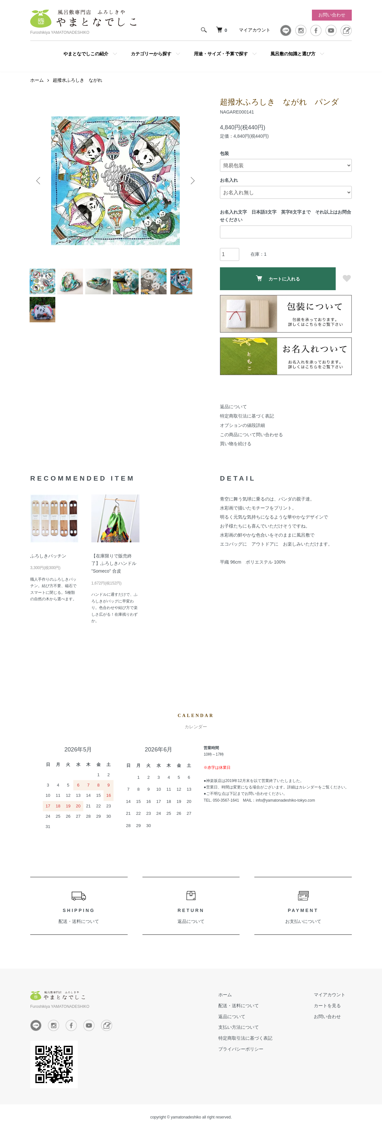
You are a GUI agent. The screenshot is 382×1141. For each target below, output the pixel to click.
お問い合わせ (331, 14)
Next (191, 185)
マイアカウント (254, 29)
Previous (40, 185)
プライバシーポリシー (259, 1053)
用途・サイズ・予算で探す (221, 53)
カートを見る (333, 1010)
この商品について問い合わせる (251, 439)
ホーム (37, 84)
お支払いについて (303, 925)
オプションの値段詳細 (242, 429)
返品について (233, 411)
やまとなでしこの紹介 (85, 53)
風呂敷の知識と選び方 (292, 53)
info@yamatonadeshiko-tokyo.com (285, 805)
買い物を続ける (235, 448)
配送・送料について (79, 925)
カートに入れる (278, 283)
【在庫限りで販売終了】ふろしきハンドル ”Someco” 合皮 (113, 568)
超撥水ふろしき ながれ (77, 84)
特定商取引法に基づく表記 (247, 420)
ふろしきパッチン (48, 560)
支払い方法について (257, 1031)
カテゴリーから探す (151, 53)
